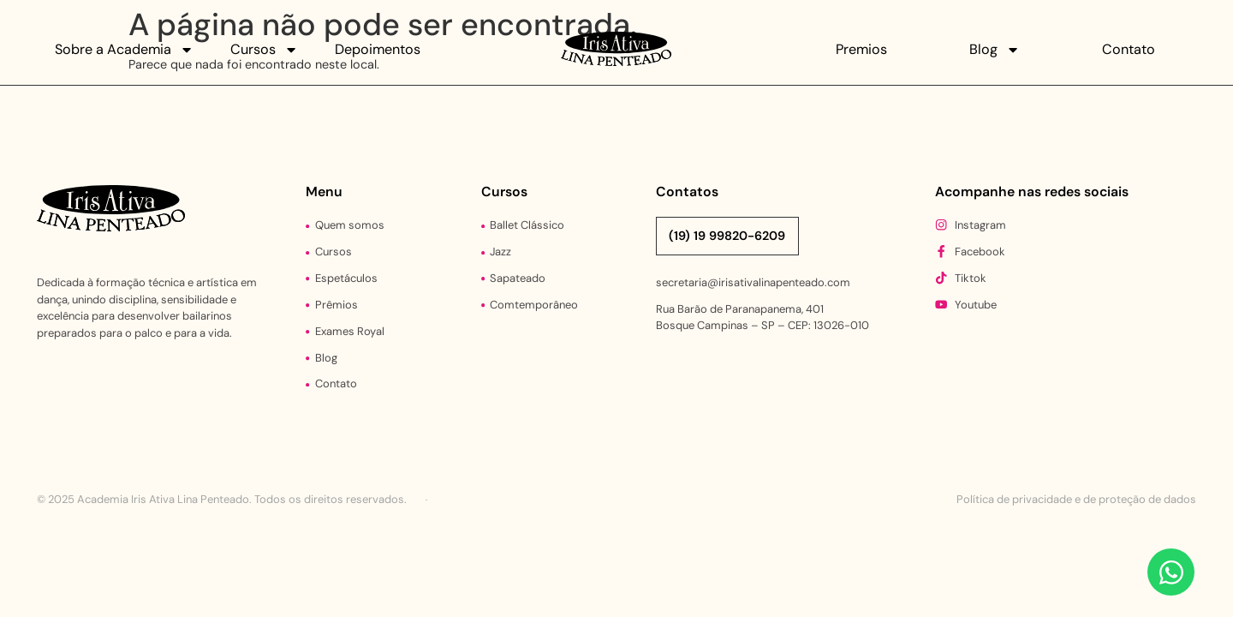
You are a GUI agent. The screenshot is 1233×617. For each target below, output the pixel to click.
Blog (994, 49)
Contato (1128, 49)
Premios (861, 49)
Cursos (264, 49)
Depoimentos (377, 49)
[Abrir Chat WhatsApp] (1170, 572)
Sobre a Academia (124, 49)
